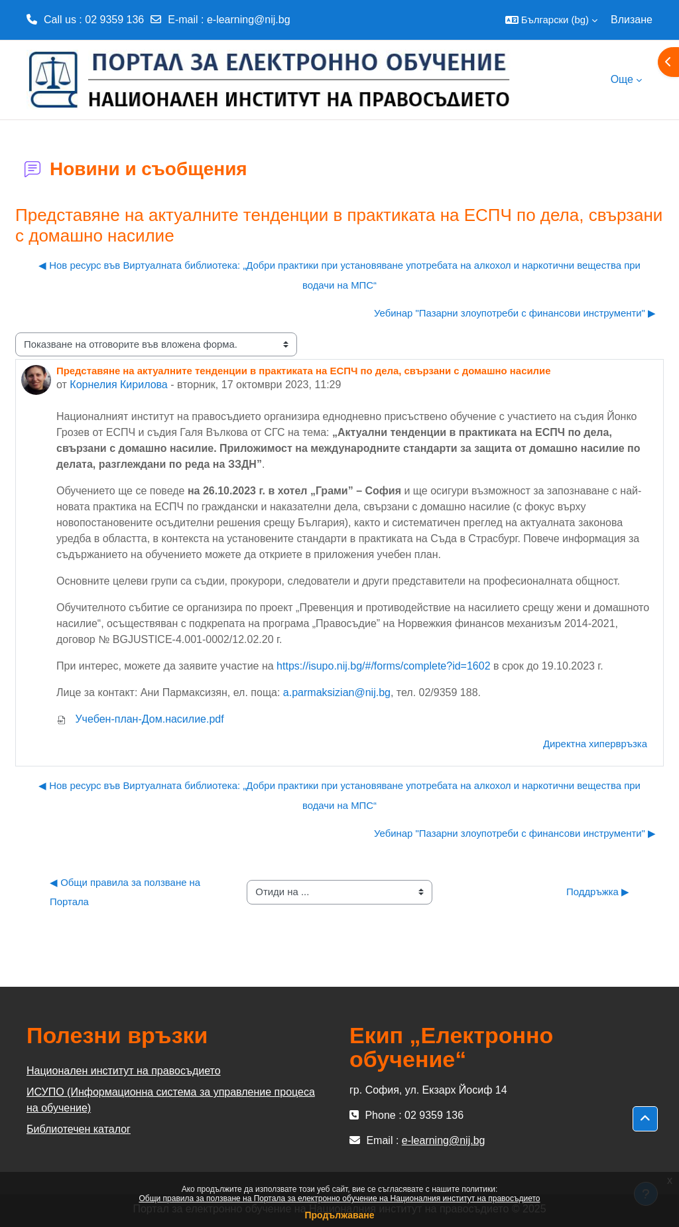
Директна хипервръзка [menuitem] (595, 743)
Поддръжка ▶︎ (597, 891)
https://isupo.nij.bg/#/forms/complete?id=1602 (383, 666)
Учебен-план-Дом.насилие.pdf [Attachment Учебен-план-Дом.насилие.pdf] (140, 719)
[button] (551, 20)
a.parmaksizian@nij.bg (337, 692)
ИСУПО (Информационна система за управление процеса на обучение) (171, 1100)
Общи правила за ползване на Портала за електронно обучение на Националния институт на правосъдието (339, 1198)
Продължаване (339, 1215)
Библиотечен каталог (79, 1129)
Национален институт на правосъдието (124, 1070)
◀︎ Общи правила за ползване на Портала (126, 892)
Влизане (631, 19)
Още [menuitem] (622, 79)
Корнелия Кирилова (118, 384)
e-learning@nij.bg (248, 19)
